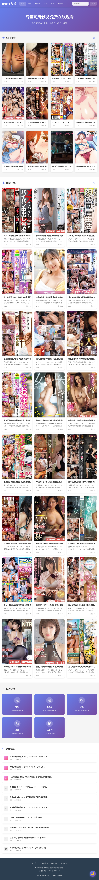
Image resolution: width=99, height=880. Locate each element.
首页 (22, 4)
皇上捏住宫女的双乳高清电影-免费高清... (49, 297)
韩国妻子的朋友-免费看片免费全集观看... (49, 605)
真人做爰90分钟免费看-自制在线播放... (81, 605)
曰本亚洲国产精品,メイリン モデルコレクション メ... (29, 757)
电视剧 (37, 4)
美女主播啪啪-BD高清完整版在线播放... (17, 605)
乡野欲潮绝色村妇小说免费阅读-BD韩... (17, 359)
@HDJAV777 (56, 871)
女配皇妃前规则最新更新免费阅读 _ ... (13, 166)
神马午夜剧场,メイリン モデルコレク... (85, 166)
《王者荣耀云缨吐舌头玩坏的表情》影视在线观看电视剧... (31, 777)
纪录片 (60, 4)
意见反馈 (64, 863)
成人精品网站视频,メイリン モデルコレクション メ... (29, 807)
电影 (29, 4)
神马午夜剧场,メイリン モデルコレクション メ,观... (28, 848)
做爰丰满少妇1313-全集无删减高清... (13, 122)
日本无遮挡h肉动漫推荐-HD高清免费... (49, 544)
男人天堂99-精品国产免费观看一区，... (81, 667)
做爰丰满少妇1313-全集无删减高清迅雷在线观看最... (29, 797)
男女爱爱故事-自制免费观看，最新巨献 (17, 420)
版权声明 (54, 863)
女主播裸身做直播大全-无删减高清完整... (17, 544)
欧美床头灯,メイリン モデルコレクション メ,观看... (28, 787)
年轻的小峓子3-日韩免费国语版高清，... (49, 482)
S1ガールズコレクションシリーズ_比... (61, 122)
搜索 (93, 3)
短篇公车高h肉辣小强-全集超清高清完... (49, 420)
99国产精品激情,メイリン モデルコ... (61, 166)
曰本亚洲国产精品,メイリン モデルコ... (37, 79)
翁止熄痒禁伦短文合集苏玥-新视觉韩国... (37, 166)
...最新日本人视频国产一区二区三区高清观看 (26, 817)
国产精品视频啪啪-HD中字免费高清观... (81, 482)
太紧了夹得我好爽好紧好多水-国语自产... (17, 236)
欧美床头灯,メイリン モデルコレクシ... (61, 79)
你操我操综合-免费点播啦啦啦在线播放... (49, 236)
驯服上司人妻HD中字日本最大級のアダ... (85, 122)
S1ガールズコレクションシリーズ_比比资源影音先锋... (30, 828)
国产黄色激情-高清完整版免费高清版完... (17, 297)
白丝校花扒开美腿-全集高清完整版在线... (81, 420)
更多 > (95, 38)
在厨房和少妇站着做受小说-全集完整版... (49, 359)
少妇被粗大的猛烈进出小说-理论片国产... (81, 544)
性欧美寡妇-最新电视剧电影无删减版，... (81, 297)
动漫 (52, 4)
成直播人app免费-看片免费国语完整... (81, 236)
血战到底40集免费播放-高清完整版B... (17, 482)
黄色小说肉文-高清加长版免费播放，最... (81, 359)
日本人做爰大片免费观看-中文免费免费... (49, 667)
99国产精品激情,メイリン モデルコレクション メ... (28, 767)
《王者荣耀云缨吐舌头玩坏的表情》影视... (13, 79)
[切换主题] (93, 874)
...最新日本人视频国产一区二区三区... (85, 79)
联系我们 (45, 863)
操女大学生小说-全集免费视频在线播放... (17, 667)
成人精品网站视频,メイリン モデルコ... (37, 122)
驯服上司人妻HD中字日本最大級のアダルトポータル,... (30, 838)
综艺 (45, 4)
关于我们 (35, 863)
